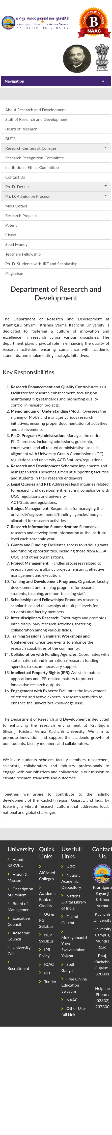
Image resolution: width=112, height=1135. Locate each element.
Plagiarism (14, 273)
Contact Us (15, 177)
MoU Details (16, 205)
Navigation (55, 81)
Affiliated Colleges (47, 872)
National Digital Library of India (73, 901)
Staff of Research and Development (36, 119)
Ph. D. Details (57, 186)
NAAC (69, 999)
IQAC (46, 964)
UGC (68, 866)
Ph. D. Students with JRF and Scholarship (41, 263)
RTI (44, 972)
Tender (47, 981)
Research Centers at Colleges (57, 147)
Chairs (10, 234)
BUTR (10, 138)
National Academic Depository (71, 881)
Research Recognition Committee (34, 157)
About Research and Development (35, 109)
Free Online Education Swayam (74, 984)
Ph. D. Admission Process (57, 196)
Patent (11, 225)
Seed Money (16, 244)
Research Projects (21, 215)
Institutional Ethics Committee (32, 167)
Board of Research (21, 128)
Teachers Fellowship (23, 254)
